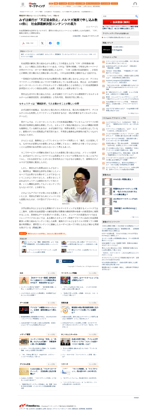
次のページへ (67, 261)
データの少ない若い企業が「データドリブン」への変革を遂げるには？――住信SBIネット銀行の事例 (79, 244)
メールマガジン (30, 54)
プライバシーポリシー (60, 409)
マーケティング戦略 (69, 273)
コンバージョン (83, 54)
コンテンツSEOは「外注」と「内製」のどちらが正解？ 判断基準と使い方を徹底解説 (43, 341)
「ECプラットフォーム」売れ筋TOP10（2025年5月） (79, 378)
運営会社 (75, 409)
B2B (21, 273)
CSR (90, 54)
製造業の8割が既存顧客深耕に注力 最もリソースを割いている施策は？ (86, 310)
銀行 (22, 54)
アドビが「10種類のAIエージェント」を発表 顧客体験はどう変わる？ (43, 310)
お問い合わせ (47, 409)
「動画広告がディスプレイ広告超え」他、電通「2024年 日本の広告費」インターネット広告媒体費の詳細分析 (39, 386)
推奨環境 (89, 409)
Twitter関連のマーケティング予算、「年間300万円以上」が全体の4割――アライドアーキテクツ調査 (122, 104)
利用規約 (136, 397)
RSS (70, 409)
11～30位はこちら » (133, 113)
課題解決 (58, 54)
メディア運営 (25, 334)
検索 (137, 16)
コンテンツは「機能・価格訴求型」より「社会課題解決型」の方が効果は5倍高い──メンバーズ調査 (40, 244)
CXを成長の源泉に (118, 47)
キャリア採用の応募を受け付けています (117, 37)
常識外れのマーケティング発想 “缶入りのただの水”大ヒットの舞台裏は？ (125, 191)
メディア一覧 (23, 409)
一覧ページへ (135, 217)
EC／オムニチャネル (69, 334)
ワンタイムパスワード (69, 54)
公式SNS (32, 409)
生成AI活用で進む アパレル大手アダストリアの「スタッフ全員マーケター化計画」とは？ (85, 341)
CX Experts (117, 50)
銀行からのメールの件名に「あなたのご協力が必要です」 (47, 233)
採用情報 (82, 409)
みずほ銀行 (40, 54)
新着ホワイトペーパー (111, 222)
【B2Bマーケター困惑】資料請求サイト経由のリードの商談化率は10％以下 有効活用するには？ (43, 280)
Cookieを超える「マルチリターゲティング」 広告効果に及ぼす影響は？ (43, 371)
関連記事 (37, 228)
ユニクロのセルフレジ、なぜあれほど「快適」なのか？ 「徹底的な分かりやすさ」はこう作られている (122, 124)
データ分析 (24, 303)
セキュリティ (49, 54)
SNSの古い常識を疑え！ (123, 179)
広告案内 (39, 409)
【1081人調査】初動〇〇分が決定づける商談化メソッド (120, 226)
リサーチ (64, 364)
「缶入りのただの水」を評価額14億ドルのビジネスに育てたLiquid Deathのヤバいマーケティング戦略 (122, 87)
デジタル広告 (25, 364)
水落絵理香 (77, 36)
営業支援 (64, 303)
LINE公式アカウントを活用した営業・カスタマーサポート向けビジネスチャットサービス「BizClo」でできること (80, 325)
